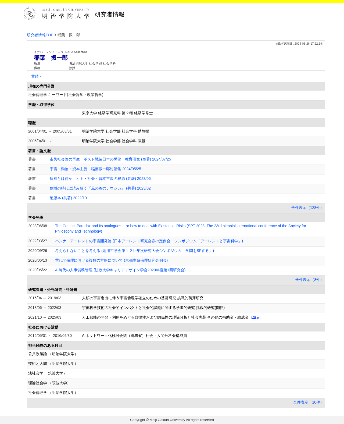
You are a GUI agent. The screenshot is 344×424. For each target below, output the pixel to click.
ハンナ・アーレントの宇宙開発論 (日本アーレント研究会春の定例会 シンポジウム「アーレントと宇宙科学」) (149, 241)
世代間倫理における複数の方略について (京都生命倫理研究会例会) (111, 260)
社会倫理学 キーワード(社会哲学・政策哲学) (65, 94)
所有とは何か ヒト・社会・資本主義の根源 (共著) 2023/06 (100, 178)
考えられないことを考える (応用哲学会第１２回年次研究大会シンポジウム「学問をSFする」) (134, 250)
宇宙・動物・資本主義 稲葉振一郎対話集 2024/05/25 (95, 169)
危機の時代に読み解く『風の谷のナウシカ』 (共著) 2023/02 (100, 188)
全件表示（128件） (307, 207)
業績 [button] (35, 76)
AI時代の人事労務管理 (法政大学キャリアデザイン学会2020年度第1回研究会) (120, 270)
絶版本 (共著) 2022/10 (68, 198)
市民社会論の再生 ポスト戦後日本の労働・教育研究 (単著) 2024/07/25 (110, 159)
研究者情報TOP (40, 35)
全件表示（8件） (309, 279)
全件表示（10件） (308, 402)
